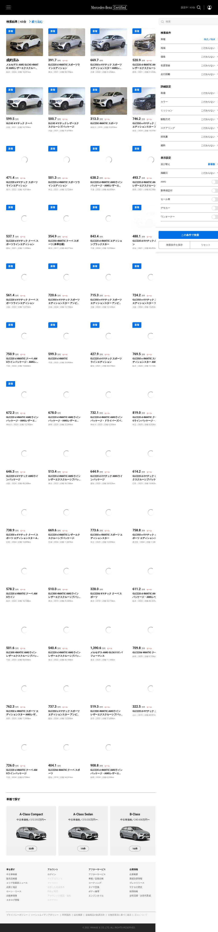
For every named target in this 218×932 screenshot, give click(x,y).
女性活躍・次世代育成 (140, 896)
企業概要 (133, 874)
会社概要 (78, 915)
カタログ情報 (12, 900)
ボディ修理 (94, 891)
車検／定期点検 (96, 879)
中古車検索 (11, 874)
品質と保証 (11, 887)
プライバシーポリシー (17, 915)
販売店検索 (11, 879)
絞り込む (36, 21)
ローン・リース (13, 891)
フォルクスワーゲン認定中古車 (185, 883)
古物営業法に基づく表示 (119, 915)
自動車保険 (11, 896)
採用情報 (133, 891)
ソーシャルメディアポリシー (45, 915)
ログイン (51, 874)
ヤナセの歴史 (135, 887)
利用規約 (66, 915)
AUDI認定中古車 (178, 887)
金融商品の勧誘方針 (95, 915)
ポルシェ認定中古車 (180, 891)
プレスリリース (136, 883)
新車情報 (175, 900)
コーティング (95, 883)
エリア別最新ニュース (17, 883)
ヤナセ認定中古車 (179, 874)
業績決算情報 (135, 879)
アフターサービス (97, 874)
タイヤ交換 (94, 887)
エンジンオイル (96, 896)
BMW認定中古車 (178, 879)
